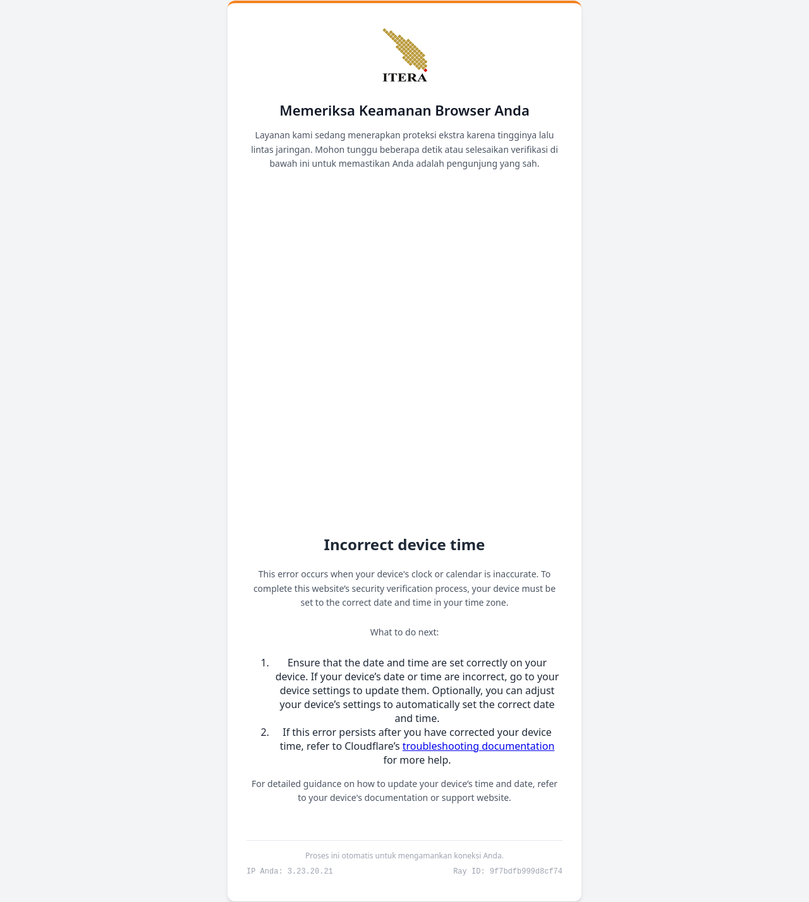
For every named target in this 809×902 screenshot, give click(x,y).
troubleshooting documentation (479, 745)
